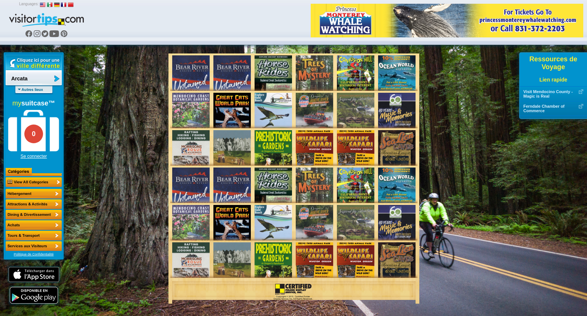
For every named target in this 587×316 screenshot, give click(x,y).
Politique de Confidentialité (34, 254)
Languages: (29, 4)
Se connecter (34, 156)
